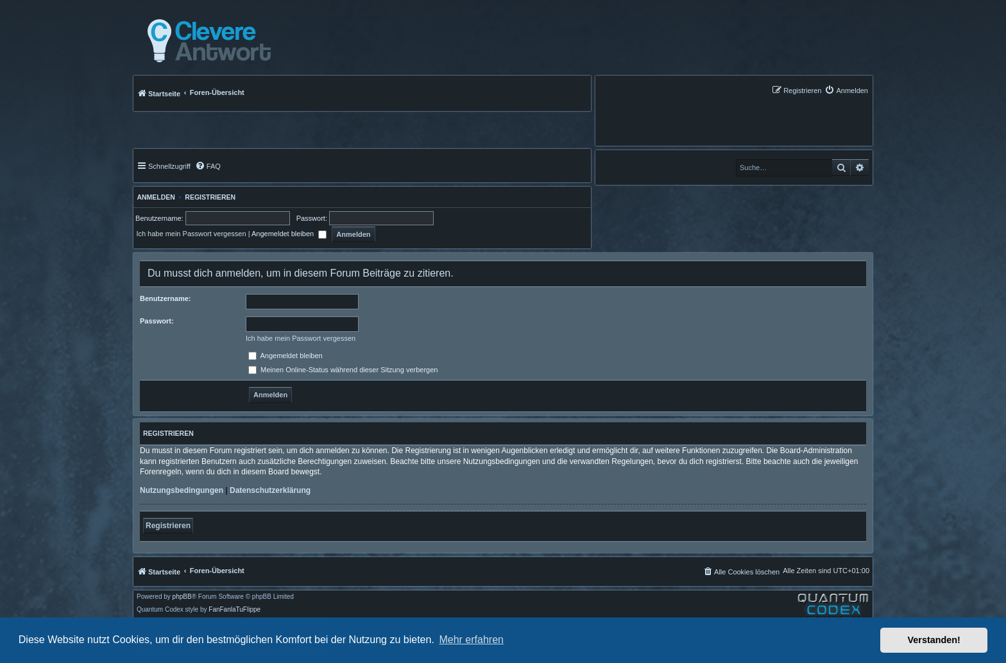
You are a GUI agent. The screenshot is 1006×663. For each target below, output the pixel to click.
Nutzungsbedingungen (181, 490)
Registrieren (210, 197)
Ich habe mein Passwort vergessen (191, 233)
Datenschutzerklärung (270, 490)
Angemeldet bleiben (289, 233)
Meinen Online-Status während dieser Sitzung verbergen (343, 370)
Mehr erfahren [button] (471, 639)
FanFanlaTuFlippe (234, 610)
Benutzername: (165, 298)
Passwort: (157, 321)
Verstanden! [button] (934, 640)
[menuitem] (846, 90)
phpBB (182, 597)
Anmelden (154, 197)
